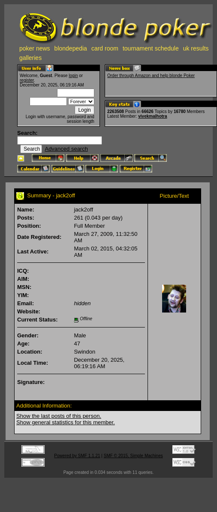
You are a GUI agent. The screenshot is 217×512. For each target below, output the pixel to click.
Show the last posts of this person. (58, 416)
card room (104, 48)
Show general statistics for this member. (65, 422)
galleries (30, 57)
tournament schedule (151, 48)
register (27, 80)
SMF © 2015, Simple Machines (133, 455)
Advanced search (66, 149)
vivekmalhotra (152, 116)
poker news (34, 48)
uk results (196, 48)
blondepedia (70, 48)
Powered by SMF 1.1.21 (77, 455)
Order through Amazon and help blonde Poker (151, 75)
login (73, 75)
